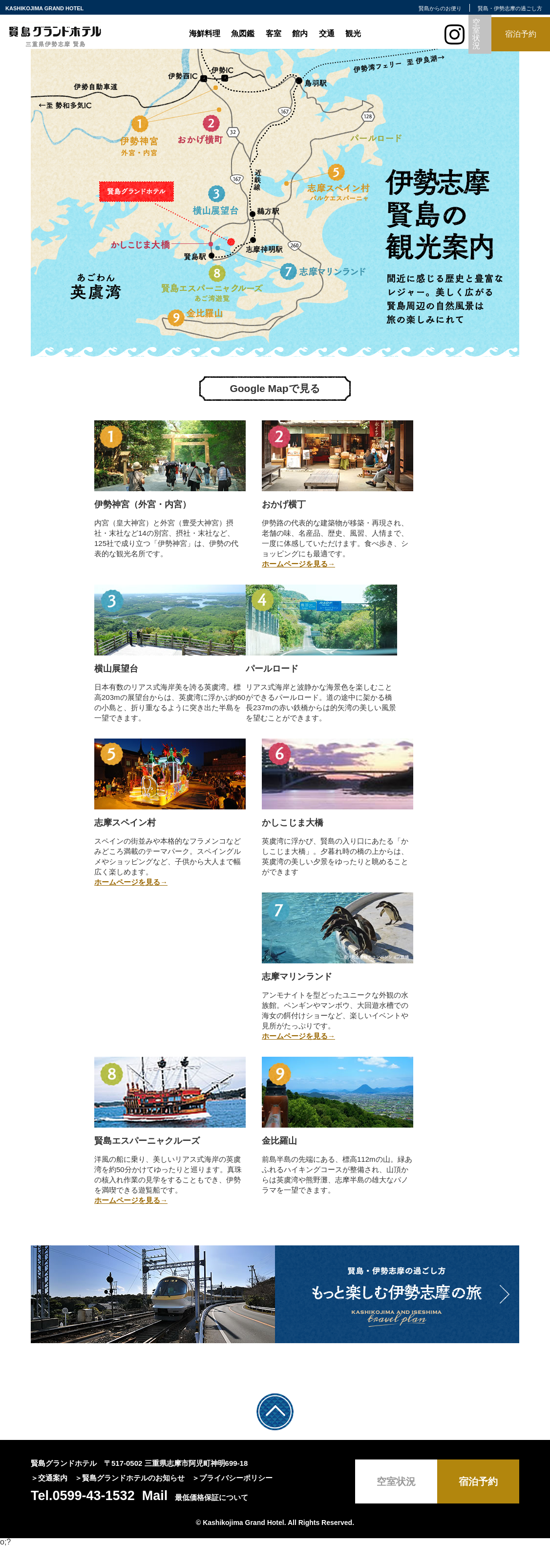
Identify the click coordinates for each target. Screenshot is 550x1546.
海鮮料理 (204, 33)
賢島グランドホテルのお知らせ (133, 1478)
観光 (353, 33)
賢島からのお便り (440, 8)
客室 (273, 33)
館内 (300, 33)
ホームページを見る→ (298, 564)
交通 (327, 33)
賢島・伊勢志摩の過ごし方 (510, 8)
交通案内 (52, 1478)
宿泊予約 (520, 34)
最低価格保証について (211, 1497)
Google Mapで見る (275, 388)
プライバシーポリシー (236, 1478)
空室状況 (476, 34)
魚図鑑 (242, 33)
